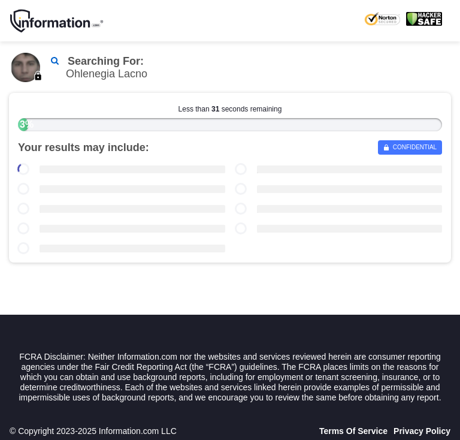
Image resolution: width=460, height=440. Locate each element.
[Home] (57, 21)
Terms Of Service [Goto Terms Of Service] (353, 431)
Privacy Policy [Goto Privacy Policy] (422, 431)
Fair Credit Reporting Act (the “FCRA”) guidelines (186, 367)
